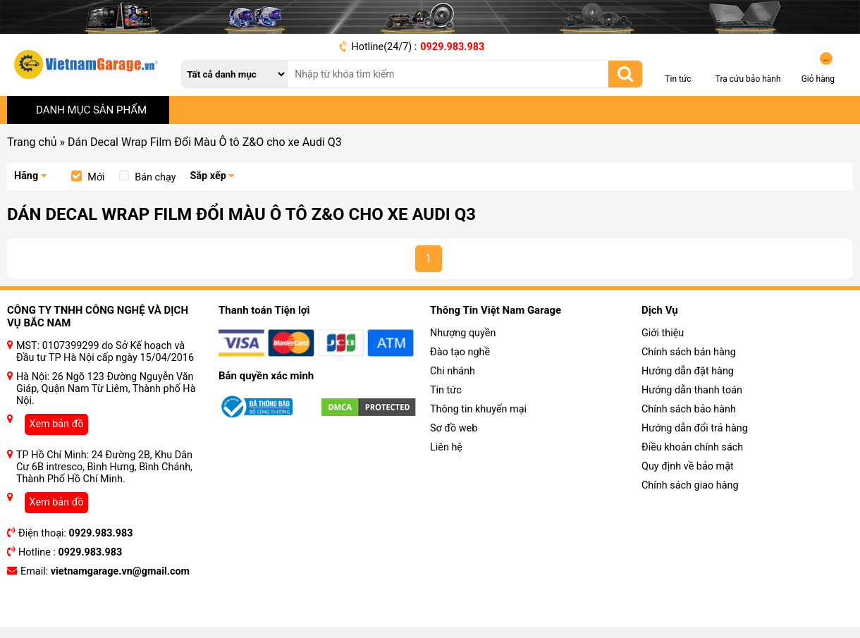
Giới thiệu (662, 333)
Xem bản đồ (57, 424)
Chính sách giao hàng (690, 485)
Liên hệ (446, 447)
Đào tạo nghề (460, 352)
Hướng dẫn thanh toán (691, 390)
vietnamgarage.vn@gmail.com (120, 571)
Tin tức (446, 390)
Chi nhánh (452, 371)
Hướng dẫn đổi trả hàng (694, 428)
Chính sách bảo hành (688, 409)
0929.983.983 (452, 47)
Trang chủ (32, 142)
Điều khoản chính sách (692, 447)
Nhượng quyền (463, 333)
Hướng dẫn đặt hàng (687, 371)
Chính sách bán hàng (688, 352)
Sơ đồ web (453, 428)
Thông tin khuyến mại (478, 409)
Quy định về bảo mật (687, 466)
